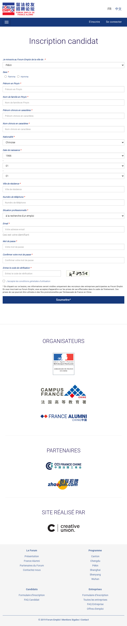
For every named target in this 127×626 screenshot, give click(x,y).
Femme (9, 76)
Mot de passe (9, 241)
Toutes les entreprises (95, 599)
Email (5, 223)
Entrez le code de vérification (16, 268)
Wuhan (95, 579)
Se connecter (114, 21)
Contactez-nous (32, 570)
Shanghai (95, 570)
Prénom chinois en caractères (17, 110)
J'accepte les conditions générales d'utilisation (26, 281)
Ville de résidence (11, 183)
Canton (95, 556)
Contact (85, 619)
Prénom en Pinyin (11, 83)
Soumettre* (63, 299)
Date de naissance (11, 150)
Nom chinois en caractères (15, 123)
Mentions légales (70, 619)
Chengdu (95, 560)
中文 (118, 9)
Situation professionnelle (14, 210)
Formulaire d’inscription (32, 595)
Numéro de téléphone (13, 197)
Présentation (32, 556)
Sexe (5, 72)
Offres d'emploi (95, 608)
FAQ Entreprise (95, 604)
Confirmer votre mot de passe (17, 254)
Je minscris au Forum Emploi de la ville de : (23, 59)
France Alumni (32, 560)
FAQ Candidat (31, 599)
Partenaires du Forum (32, 565)
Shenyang (95, 574)
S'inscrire (94, 21)
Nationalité (8, 137)
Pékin (95, 565)
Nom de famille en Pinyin (15, 97)
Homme (22, 76)
